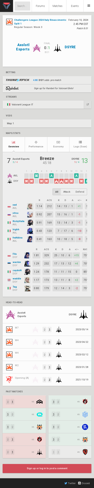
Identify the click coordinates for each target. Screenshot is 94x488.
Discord (84, 483)
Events (75, 6)
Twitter (70, 483)
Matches (58, 6)
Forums (40, 6)
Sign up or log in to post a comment (47, 468)
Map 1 (10, 123)
